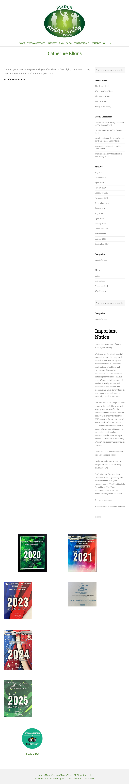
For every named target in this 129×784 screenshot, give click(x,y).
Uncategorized (101, 260)
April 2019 (99, 183)
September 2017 (101, 244)
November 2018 (101, 198)
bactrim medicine (102, 130)
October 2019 (100, 178)
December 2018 (101, 193)
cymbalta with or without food (107, 154)
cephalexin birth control (105, 146)
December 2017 (101, 229)
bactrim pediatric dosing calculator (109, 122)
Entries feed (100, 281)
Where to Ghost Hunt (104, 91)
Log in (97, 276)
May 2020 (99, 172)
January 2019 (100, 188)
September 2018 (102, 203)
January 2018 (100, 224)
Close (98, 517)
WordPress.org (101, 291)
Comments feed (101, 286)
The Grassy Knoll (102, 86)
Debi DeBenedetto (14, 79)
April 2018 (99, 218)
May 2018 (99, 213)
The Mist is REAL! (102, 96)
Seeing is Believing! (103, 107)
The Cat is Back (101, 101)
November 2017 (101, 234)
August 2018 (100, 208)
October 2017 (100, 239)
